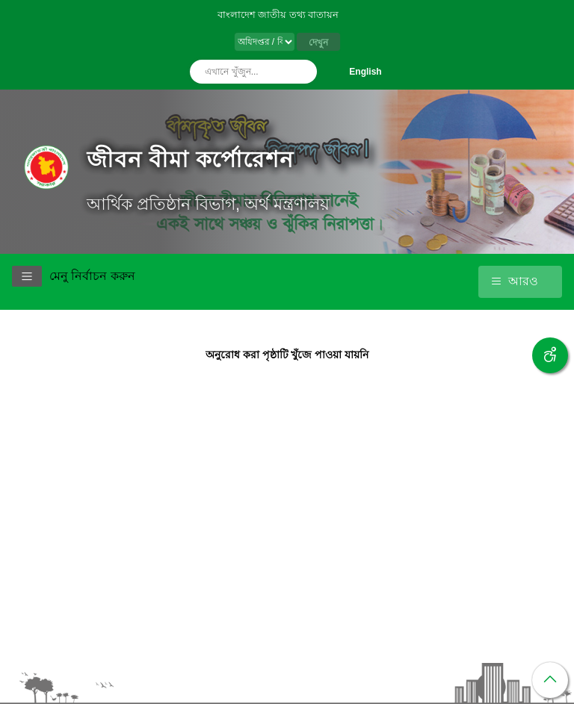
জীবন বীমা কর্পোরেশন (190, 159)
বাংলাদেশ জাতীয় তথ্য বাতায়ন (278, 14)
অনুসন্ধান (302, 72)
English (365, 71)
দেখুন (318, 42)
